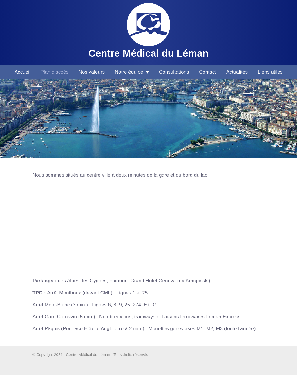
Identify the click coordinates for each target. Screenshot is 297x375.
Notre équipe (132, 72)
